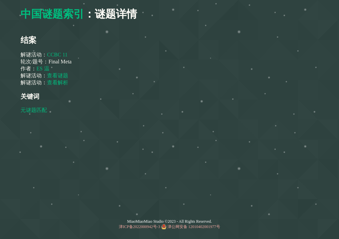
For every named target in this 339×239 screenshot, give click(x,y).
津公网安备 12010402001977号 (194, 226)
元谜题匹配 (34, 110)
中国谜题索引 (52, 14)
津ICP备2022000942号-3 (139, 226)
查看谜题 (57, 75)
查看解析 (57, 82)
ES (40, 68)
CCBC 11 (57, 54)
